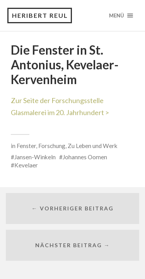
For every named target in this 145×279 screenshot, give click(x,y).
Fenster (26, 145)
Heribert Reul (40, 15)
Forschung (51, 145)
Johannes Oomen (85, 156)
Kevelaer (26, 165)
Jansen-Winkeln (35, 156)
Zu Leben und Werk (93, 145)
